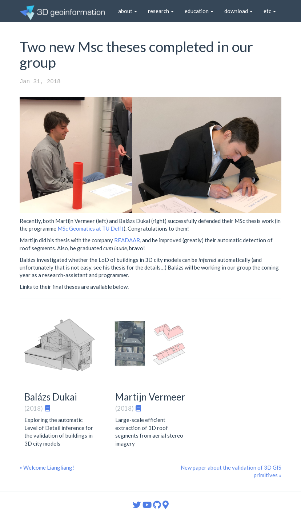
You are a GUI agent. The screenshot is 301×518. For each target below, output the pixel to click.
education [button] (199, 11)
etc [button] (270, 11)
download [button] (238, 11)
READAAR (127, 240)
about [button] (127, 11)
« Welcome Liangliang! (47, 467)
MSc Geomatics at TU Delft (90, 228)
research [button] (161, 11)
